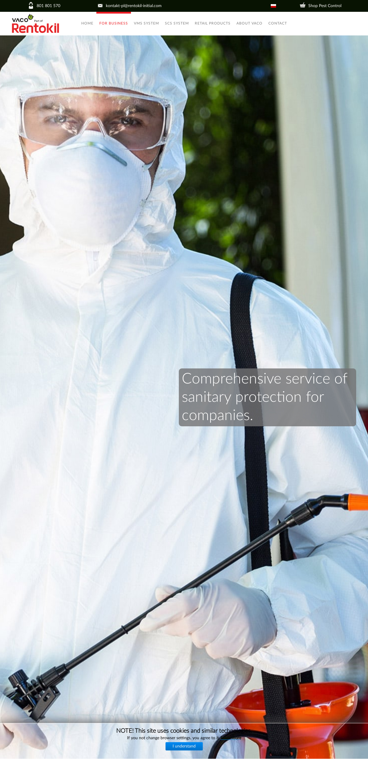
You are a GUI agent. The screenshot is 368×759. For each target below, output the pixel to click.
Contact (277, 23)
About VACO (249, 23)
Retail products (213, 23)
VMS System (146, 23)
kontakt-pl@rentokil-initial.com (134, 6)
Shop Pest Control (324, 6)
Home (87, 23)
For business (113, 23)
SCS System (177, 23)
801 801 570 (48, 6)
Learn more (231, 738)
